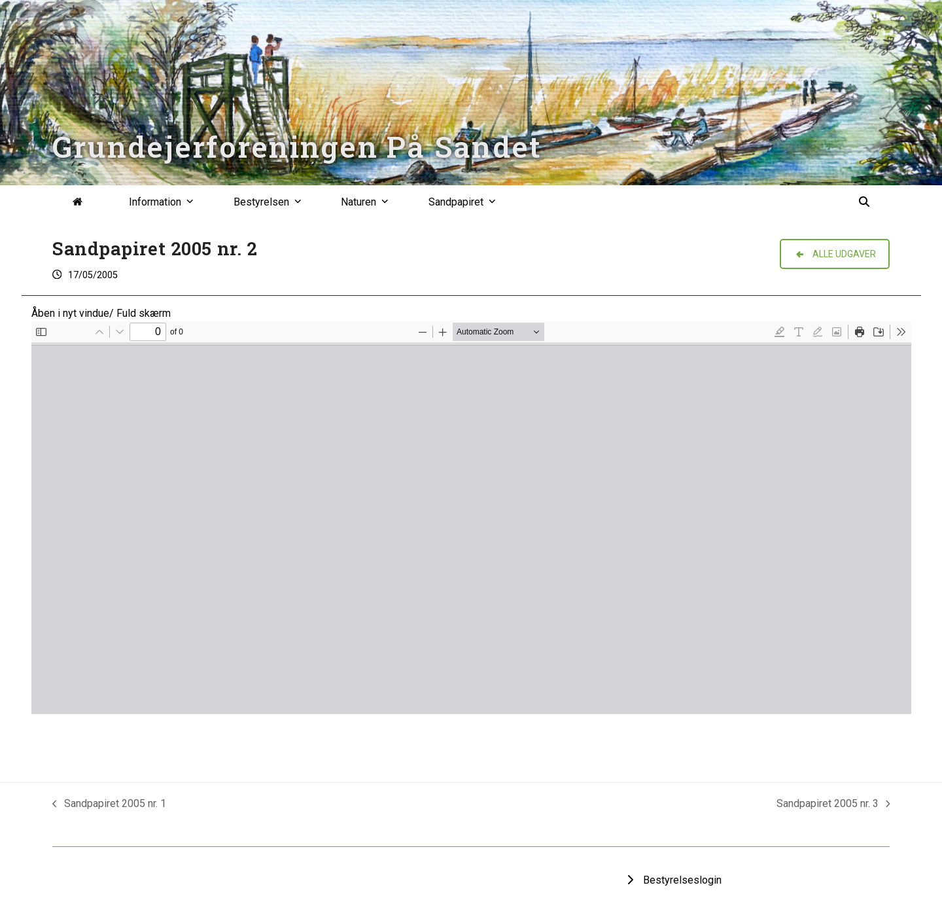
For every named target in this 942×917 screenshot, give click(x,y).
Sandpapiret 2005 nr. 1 (109, 804)
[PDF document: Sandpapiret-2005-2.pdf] (471, 517)
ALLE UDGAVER (835, 254)
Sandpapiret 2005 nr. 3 (833, 804)
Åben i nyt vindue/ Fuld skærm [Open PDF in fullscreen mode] (101, 313)
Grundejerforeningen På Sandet (297, 146)
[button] (864, 202)
